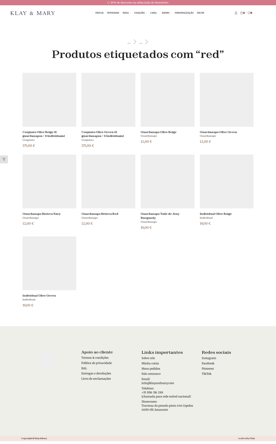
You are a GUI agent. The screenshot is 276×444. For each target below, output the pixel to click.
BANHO (166, 12)
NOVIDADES (113, 12)
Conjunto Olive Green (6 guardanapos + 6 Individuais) (106, 134)
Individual (206, 217)
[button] (4, 159)
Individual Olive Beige (219, 213)
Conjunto (29, 139)
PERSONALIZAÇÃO (184, 12)
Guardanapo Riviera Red (103, 213)
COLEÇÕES (140, 12)
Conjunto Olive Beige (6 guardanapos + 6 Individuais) (48, 134)
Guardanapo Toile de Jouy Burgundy (163, 215)
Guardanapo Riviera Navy (45, 213)
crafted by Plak (246, 438)
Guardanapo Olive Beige (162, 132)
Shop (147, 42)
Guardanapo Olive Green (221, 132)
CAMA (154, 12)
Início (123, 42)
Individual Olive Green (42, 295)
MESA (127, 12)
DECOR (200, 12)
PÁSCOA (99, 12)
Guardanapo (149, 135)
